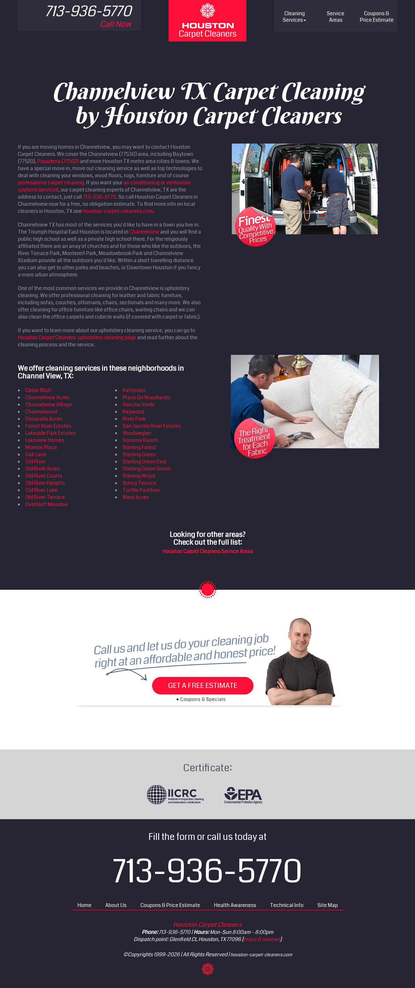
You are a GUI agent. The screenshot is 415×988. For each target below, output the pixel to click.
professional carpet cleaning (51, 182)
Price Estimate (377, 17)
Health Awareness (235, 905)
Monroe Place (41, 447)
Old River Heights (45, 483)
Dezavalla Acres (43, 419)
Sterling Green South (147, 468)
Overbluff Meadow (46, 504)
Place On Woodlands (146, 397)
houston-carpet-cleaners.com (118, 211)
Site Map (327, 905)
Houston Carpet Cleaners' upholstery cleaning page (77, 337)
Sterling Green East (145, 461)
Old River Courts (43, 476)
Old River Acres (42, 468)
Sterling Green (139, 454)
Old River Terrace (45, 497)
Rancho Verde (139, 404)
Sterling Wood (139, 476)
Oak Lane (35, 454)
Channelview (144, 232)
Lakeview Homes (44, 440)
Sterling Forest (139, 447)
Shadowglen (137, 433)
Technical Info (286, 905)
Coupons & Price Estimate (170, 905)
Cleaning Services (294, 17)
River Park (134, 419)
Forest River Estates (48, 426)
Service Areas (335, 17)
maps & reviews (261, 939)
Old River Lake (41, 490)
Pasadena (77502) (58, 161)
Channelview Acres (47, 397)
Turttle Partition (141, 490)
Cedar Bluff (38, 390)
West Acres (136, 497)
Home (84, 905)
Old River (35, 461)
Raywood (133, 411)
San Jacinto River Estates (152, 426)
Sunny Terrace (139, 483)
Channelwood (41, 411)
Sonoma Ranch (140, 440)
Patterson (134, 390)
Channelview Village (48, 404)
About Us (115, 905)
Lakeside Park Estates (50, 433)
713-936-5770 (99, 197)
